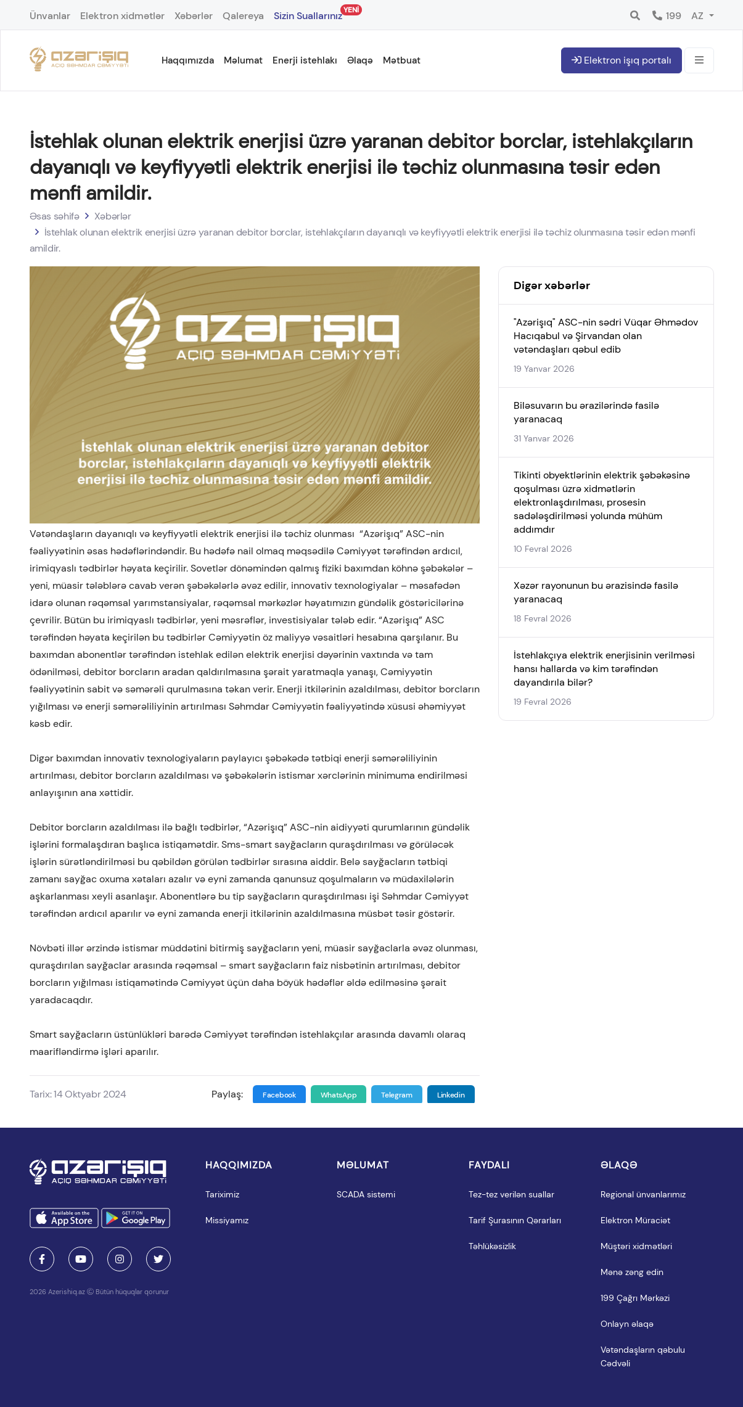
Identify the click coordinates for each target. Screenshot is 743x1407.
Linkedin (451, 1095)
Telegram (397, 1095)
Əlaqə (360, 60)
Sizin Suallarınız (308, 13)
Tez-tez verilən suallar (511, 1194)
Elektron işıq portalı (621, 60)
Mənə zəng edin (632, 1272)
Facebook (279, 1095)
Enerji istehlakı (305, 60)
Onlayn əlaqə (627, 1323)
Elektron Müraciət (635, 1220)
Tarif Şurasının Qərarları (515, 1220)
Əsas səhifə (55, 216)
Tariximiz (222, 1194)
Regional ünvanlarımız (643, 1194)
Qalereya (243, 15)
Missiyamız (226, 1220)
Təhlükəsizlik (492, 1246)
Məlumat (243, 60)
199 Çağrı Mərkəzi (635, 1297)
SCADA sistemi (366, 1194)
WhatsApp (339, 1095)
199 (666, 15)
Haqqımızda (188, 60)
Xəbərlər (193, 15)
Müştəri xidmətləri (636, 1246)
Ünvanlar (50, 15)
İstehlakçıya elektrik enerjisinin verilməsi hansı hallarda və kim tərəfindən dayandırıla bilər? (604, 669)
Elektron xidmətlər (122, 15)
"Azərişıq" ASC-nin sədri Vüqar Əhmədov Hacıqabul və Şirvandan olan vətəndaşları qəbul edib (606, 336)
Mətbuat (402, 60)
